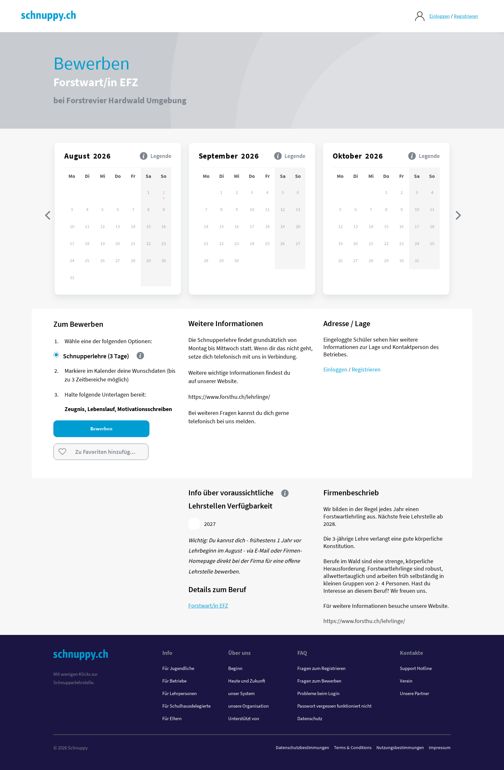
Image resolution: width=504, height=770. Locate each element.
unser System (241, 693)
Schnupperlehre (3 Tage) (91, 356)
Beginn (235, 668)
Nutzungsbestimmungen (400, 747)
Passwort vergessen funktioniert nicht (334, 706)
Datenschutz (309, 718)
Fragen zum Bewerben (319, 681)
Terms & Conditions (353, 747)
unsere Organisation (248, 706)
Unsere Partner (414, 693)
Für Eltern (172, 718)
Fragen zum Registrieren (321, 668)
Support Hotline (416, 668)
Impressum (440, 747)
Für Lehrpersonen (179, 693)
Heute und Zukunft (246, 681)
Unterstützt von (243, 718)
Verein (406, 681)
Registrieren (466, 16)
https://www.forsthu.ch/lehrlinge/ (364, 621)
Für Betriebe (174, 681)
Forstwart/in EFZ (208, 605)
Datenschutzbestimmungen (302, 747)
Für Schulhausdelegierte (186, 706)
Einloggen (439, 16)
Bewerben (101, 429)
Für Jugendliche (178, 668)
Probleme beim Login (318, 693)
